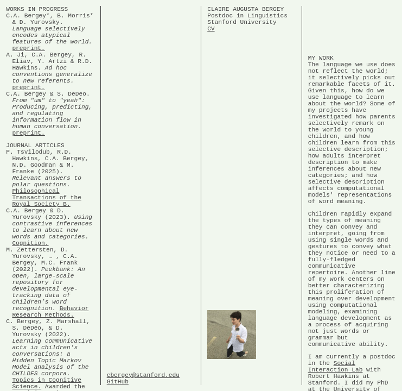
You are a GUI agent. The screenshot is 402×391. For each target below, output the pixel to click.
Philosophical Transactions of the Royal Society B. (46, 244)
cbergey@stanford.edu (143, 373)
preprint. (28, 59)
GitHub (118, 381)
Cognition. (30, 301)
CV (210, 34)
